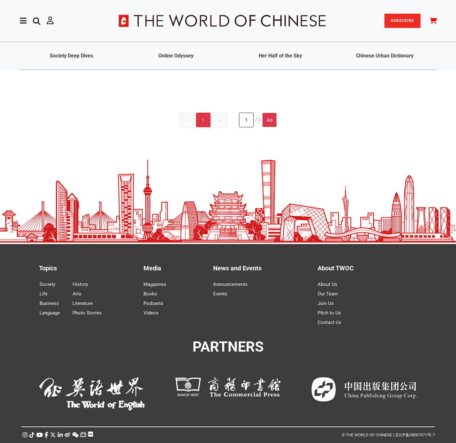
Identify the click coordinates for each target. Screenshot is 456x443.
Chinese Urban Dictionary (385, 56)
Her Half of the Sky (280, 56)
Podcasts (153, 303)
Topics (48, 268)
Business (49, 303)
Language (50, 313)
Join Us (326, 303)
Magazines (154, 284)
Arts (77, 294)
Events (220, 294)
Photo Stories (87, 313)
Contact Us (329, 322)
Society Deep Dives (71, 56)
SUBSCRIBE (402, 20)
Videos (150, 313)
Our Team (328, 294)
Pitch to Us (329, 313)
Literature (83, 303)
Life (44, 294)
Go (270, 119)
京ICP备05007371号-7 (415, 435)
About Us (327, 284)
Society (47, 284)
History (80, 284)
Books (150, 294)
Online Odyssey (175, 56)
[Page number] (246, 120)
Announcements (230, 284)
